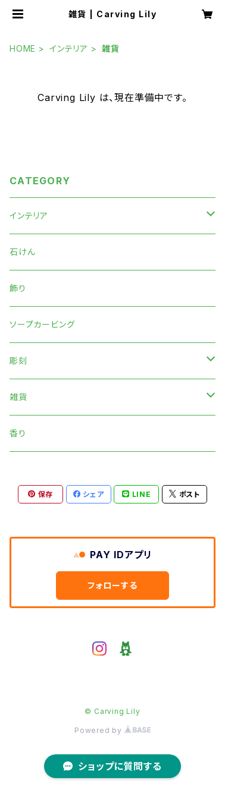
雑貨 (18, 397)
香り (18, 433)
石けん (22, 252)
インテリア (68, 48)
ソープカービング (42, 324)
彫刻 (18, 360)
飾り (18, 288)
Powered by (112, 730)
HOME (23, 48)
